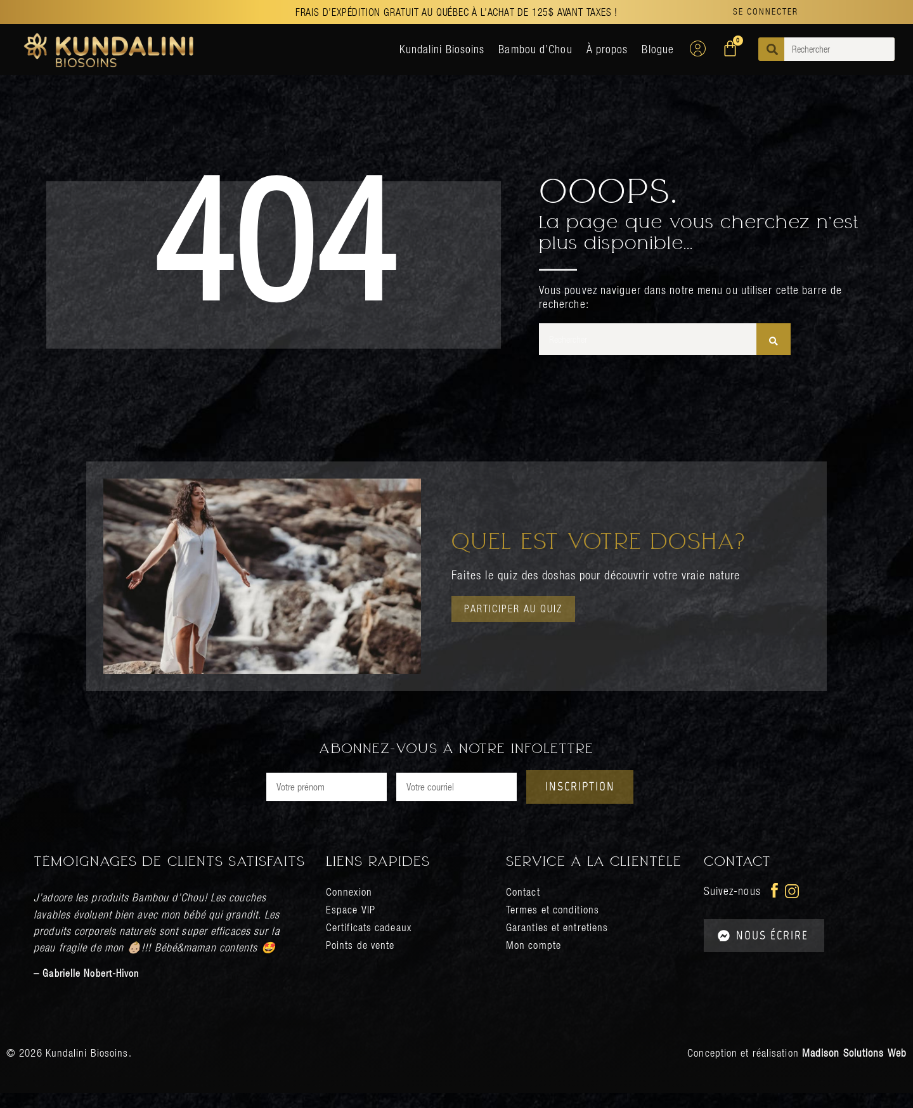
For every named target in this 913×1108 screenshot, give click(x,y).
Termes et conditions (554, 924)
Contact (523, 906)
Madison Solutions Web (854, 1068)
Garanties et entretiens (559, 942)
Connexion (350, 906)
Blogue (658, 49)
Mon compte (534, 960)
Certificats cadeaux (370, 942)
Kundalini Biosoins (442, 49)
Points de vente (362, 960)
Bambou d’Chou (535, 49)
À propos (607, 49)
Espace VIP (351, 924)
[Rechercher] (773, 339)
